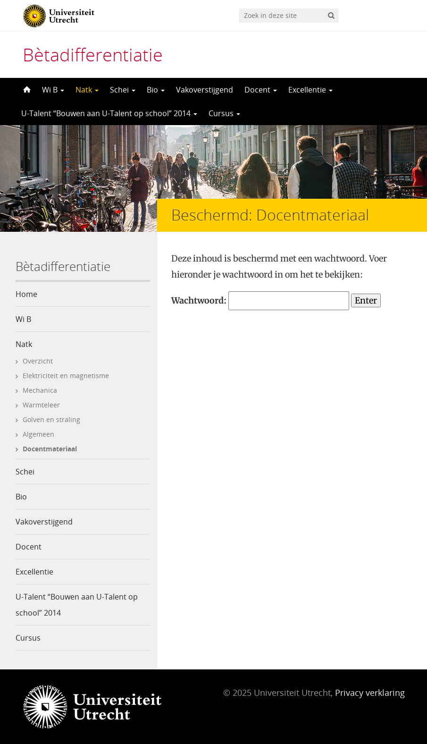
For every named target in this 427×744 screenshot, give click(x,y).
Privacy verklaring (370, 692)
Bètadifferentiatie (93, 54)
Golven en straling (51, 419)
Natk (87, 90)
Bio (156, 90)
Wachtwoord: (260, 300)
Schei (122, 90)
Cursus (224, 113)
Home (26, 294)
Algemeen (38, 434)
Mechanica (40, 390)
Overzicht (38, 360)
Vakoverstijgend (204, 90)
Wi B (53, 90)
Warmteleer (41, 404)
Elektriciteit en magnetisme (66, 375)
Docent (260, 90)
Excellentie (310, 90)
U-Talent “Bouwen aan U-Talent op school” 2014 (109, 113)
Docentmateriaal (50, 448)
